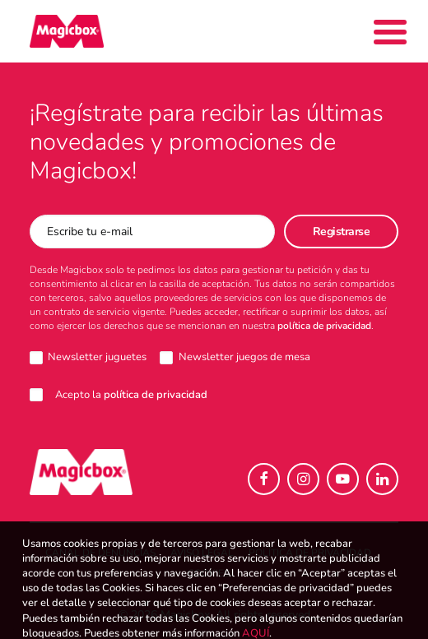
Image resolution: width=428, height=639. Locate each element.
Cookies (209, 573)
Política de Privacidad (310, 552)
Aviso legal (202, 552)
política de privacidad (324, 325)
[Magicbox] (67, 31)
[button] (264, 479)
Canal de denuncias (100, 552)
